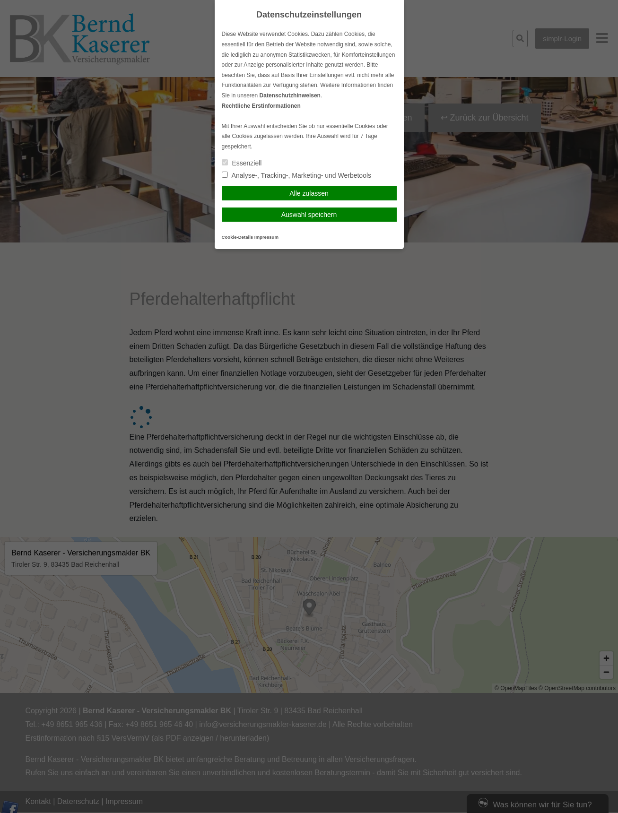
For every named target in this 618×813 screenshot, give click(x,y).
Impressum (266, 237)
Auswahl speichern (309, 214)
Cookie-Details (237, 237)
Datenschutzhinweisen (290, 95)
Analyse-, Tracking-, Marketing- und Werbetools (297, 175)
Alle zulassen (309, 193)
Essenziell (242, 163)
